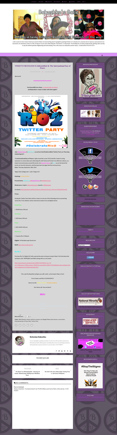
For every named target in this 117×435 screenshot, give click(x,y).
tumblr (41, 1)
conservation (61, 319)
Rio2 (30, 321)
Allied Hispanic (22, 319)
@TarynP (54, 189)
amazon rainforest (31, 319)
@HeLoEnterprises (32, 185)
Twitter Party (34, 321)
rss (84, 1)
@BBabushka (47, 185)
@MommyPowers (46, 189)
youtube (72, 1)
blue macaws (54, 319)
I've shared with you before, (50, 87)
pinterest (49, 1)
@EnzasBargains (25, 189)
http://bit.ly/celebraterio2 (26, 245)
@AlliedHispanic (46, 180)
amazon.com (39, 319)
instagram (34, 1)
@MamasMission (36, 189)
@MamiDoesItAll (62, 189)
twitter (64, 1)
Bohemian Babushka (90, 199)
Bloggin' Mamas (47, 319)
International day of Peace (21, 321)
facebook (57, 1)
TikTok (78, 1)
